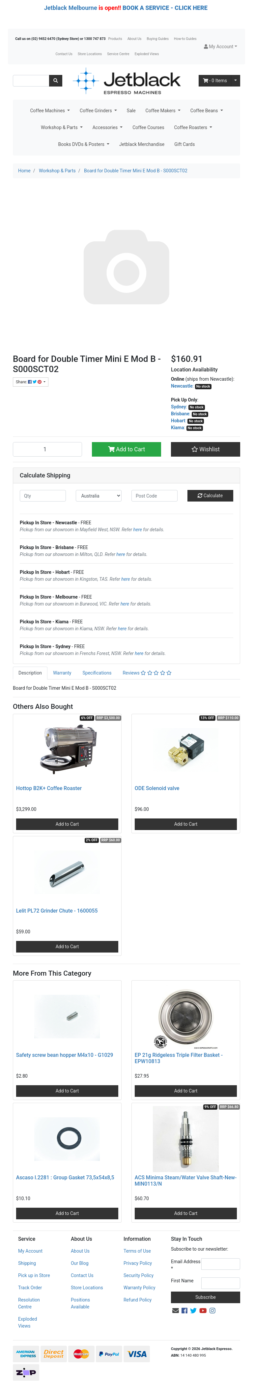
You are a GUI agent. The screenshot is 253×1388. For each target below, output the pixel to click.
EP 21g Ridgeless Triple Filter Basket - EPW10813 (179, 1058)
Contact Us (63, 54)
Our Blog (80, 1263)
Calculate (210, 495)
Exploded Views (147, 54)
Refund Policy (138, 1299)
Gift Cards (184, 144)
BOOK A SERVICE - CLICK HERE (165, 7)
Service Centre (118, 54)
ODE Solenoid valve (157, 788)
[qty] (43, 496)
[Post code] (154, 496)
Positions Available (80, 1303)
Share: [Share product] (29, 382)
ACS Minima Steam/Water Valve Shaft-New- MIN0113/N (186, 1180)
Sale (131, 110)
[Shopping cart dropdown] (235, 81)
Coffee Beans (204, 110)
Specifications (96, 673)
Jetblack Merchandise (141, 144)
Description (30, 673)
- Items (215, 80)
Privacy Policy (138, 1263)
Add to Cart (126, 449)
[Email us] (175, 1311)
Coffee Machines (48, 110)
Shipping (27, 1263)
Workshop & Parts (60, 127)
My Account (30, 1251)
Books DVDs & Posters (82, 144)
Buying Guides (158, 39)
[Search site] (55, 81)
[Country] (99, 496)
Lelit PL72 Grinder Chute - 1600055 (57, 911)
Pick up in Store (34, 1275)
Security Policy (139, 1275)
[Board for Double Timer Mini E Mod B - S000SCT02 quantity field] (47, 449)
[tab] (30, 673)
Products (115, 39)
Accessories (106, 127)
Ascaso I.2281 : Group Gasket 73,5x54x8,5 (65, 1177)
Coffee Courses (148, 127)
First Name (182, 1280)
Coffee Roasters (191, 127)
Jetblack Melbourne (70, 7)
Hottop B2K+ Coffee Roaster (49, 788)
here (137, 529)
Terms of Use (137, 1251)
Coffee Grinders (96, 110)
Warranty (62, 673)
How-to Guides (185, 39)
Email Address (186, 1265)
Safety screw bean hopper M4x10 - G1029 (64, 1055)
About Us (134, 39)
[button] (220, 46)
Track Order (30, 1287)
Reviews (147, 673)
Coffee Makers (161, 110)
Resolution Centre (29, 1303)
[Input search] (31, 81)
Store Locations (90, 54)
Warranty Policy (139, 1287)
